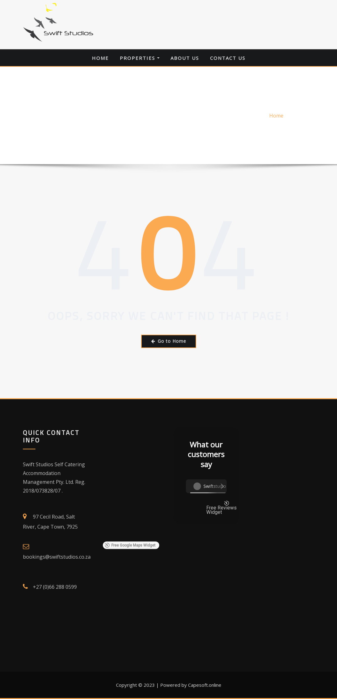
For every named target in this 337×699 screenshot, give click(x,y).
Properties (140, 58)
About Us (185, 58)
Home (100, 58)
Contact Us (227, 58)
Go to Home (168, 341)
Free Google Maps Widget (129, 615)
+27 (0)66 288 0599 (55, 690)
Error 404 (303, 115)
